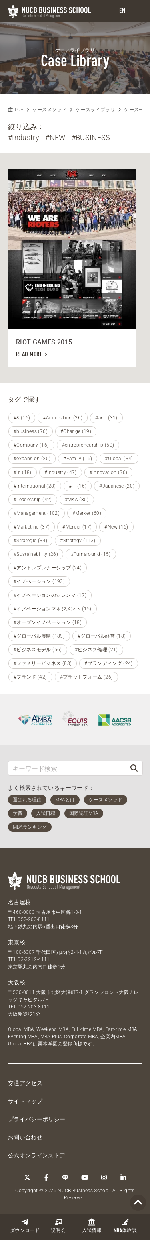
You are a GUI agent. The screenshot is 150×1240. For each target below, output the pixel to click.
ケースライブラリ (95, 109)
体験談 (125, 1226)
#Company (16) (31, 445)
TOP (15, 109)
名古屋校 (19, 902)
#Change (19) (75, 431)
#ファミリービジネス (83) (43, 663)
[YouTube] (84, 1177)
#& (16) (22, 418)
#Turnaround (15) (91, 554)
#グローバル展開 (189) (39, 636)
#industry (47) (60, 472)
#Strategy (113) (77, 540)
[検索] (134, 768)
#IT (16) (78, 486)
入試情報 (92, 1225)
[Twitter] (27, 1177)
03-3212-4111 (34, 959)
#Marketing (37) (32, 527)
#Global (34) (119, 458)
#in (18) (23, 472)
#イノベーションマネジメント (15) (53, 609)
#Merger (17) (77, 527)
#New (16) (116, 527)
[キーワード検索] (67, 768)
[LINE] (65, 1177)
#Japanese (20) (116, 486)
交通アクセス (25, 1083)
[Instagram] (104, 1177)
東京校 (16, 942)
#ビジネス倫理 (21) (96, 650)
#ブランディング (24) (108, 663)
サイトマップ (25, 1101)
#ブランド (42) (30, 677)
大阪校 (16, 982)
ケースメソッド (49, 109)
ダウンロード (25, 1225)
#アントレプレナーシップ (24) (48, 568)
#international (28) (35, 486)
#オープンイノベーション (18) (48, 622)
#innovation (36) (109, 472)
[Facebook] (46, 1177)
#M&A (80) (77, 499)
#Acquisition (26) (62, 418)
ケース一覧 (136, 109)
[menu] (136, 11)
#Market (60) (86, 513)
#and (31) (106, 418)
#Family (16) (77, 458)
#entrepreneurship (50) (88, 445)
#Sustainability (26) (36, 554)
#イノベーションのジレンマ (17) (50, 595)
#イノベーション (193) (39, 581)
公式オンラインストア (37, 1155)
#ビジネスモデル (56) (38, 650)
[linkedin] (123, 1177)
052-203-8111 (34, 919)
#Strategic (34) (30, 540)
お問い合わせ (25, 1137)
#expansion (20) (32, 458)
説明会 (58, 1225)
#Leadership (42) (33, 499)
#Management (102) (37, 513)
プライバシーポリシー (37, 1119)
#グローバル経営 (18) (102, 636)
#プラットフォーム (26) (86, 677)
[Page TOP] (138, 1203)
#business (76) (31, 431)
